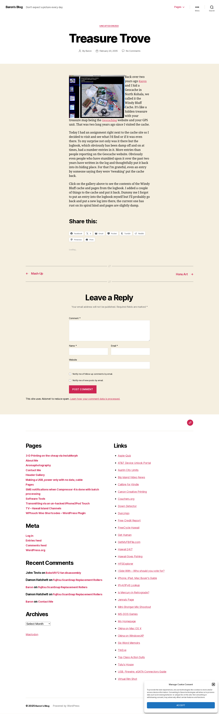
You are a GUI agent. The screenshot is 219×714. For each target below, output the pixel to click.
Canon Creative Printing (134, 492)
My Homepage (128, 621)
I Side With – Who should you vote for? (144, 571)
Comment (75, 318)
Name (73, 346)
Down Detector (128, 506)
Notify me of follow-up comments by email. (92, 374)
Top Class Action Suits (133, 657)
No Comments (133, 51)
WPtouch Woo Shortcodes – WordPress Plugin (58, 513)
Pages (177, 6)
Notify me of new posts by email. (87, 380)
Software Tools (36, 499)
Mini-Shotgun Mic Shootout (136, 607)
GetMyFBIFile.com (130, 542)
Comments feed (37, 545)
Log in (30, 536)
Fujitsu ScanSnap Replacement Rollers (65, 591)
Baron (88, 51)
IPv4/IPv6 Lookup (130, 585)
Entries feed (34, 540)
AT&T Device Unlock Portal (136, 463)
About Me (32, 460)
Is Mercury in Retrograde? (135, 592)
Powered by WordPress (67, 706)
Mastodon (32, 643)
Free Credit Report (130, 520)
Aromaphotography (39, 465)
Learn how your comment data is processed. (95, 399)
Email (114, 346)
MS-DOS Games (129, 614)
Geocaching (110, 121)
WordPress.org (36, 550)
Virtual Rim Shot (129, 679)
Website (73, 360)
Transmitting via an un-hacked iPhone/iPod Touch (60, 503)
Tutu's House (126, 664)
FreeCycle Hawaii (129, 528)
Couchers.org (127, 499)
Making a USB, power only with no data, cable (57, 480)
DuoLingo (124, 513)
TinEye (122, 650)
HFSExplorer (126, 564)
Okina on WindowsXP (132, 636)
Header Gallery (36, 475)
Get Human (125, 535)
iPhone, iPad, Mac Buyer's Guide (140, 578)
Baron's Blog (15, 7)
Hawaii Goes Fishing (131, 556)
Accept (181, 705)
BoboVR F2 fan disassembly (65, 573)
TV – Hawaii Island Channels (45, 508)
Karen (143, 82)
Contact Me (34, 470)
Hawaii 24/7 (126, 549)
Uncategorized (109, 26)
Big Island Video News (133, 477)
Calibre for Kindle (129, 484)
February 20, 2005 (108, 51)
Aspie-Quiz (125, 456)
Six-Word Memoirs (130, 643)
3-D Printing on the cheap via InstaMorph (54, 456)
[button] (213, 684)
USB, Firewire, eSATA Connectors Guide (145, 672)
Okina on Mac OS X (131, 628)
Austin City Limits (129, 470)
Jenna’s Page (127, 600)
